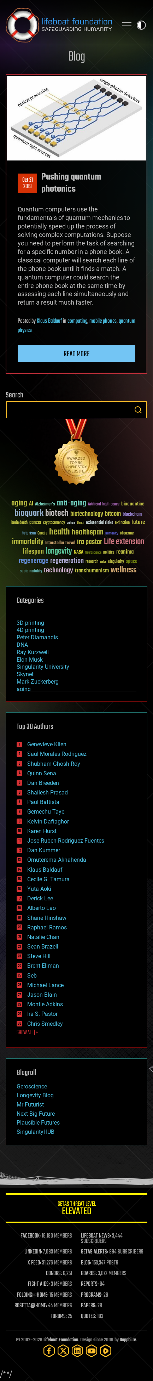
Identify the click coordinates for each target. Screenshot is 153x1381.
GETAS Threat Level (76, 1209)
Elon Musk (30, 659)
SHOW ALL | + (27, 1032)
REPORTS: (90, 1284)
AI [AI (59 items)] (31, 504)
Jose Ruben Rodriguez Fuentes (65, 840)
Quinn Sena (41, 773)
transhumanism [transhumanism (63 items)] (92, 570)
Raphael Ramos (47, 927)
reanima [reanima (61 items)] (125, 552)
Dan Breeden (43, 783)
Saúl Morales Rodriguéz (57, 754)
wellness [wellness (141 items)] (123, 570)
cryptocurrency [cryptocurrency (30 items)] (54, 523)
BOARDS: (89, 1273)
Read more (77, 354)
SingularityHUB (35, 1131)
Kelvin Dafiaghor (48, 821)
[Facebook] (49, 1351)
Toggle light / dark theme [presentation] (141, 25)
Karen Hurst (42, 831)
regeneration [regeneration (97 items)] (67, 561)
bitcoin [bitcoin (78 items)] (113, 514)
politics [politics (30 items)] (108, 552)
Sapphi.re (128, 1340)
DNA (22, 644)
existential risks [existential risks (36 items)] (99, 523)
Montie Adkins (45, 1004)
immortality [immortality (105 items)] (27, 542)
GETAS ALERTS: (94, 1252)
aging (24, 689)
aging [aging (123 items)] (19, 503)
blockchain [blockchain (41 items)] (132, 514)
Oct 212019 (27, 183)
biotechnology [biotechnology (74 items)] (86, 514)
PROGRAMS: (91, 1295)
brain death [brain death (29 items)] (19, 523)
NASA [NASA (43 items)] (78, 552)
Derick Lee (40, 898)
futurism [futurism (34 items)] (29, 533)
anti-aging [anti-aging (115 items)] (71, 503)
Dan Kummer (43, 850)
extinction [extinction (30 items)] (122, 523)
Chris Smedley (45, 1023)
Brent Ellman (43, 965)
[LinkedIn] (77, 1351)
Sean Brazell (42, 946)
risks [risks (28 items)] (103, 562)
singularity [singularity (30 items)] (116, 562)
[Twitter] (63, 1351)
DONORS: (54, 1273)
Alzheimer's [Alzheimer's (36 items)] (45, 504)
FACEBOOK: (30, 1236)
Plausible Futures (38, 1122)
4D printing (30, 630)
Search (138, 409)
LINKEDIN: (33, 1252)
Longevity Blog (35, 1095)
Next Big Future (36, 1113)
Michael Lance (45, 985)
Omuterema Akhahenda (56, 859)
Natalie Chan (43, 937)
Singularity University (43, 666)
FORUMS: (59, 1316)
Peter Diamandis (37, 637)
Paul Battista (43, 802)
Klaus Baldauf (49, 321)
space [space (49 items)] (131, 561)
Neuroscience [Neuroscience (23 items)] (93, 553)
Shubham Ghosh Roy (53, 763)
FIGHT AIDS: (39, 1284)
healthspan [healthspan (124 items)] (88, 532)
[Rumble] (105, 1351)
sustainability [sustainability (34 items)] (31, 571)
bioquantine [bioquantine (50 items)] (133, 504)
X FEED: (34, 1263)
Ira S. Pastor (42, 1014)
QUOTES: (88, 1316)
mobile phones (103, 321)
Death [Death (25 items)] (80, 523)
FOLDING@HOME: (32, 1295)
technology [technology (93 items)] (58, 571)
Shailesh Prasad (47, 792)
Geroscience (32, 1086)
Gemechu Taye (45, 811)
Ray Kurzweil (33, 652)
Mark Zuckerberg (38, 681)
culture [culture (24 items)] (71, 523)
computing (77, 321)
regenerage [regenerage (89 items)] (33, 561)
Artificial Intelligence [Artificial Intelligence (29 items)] (103, 504)
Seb (32, 975)
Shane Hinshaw (46, 918)
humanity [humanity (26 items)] (111, 534)
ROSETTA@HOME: (30, 1306)
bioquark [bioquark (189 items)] (28, 513)
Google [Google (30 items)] (42, 533)
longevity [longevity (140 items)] (59, 551)
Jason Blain (42, 994)
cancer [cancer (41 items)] (35, 523)
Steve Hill (39, 956)
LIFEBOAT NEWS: (96, 1236)
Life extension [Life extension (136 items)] (124, 542)
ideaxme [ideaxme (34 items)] (127, 533)
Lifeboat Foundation (60, 1340)
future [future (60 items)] (138, 522)
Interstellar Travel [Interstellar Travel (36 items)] (60, 543)
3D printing (30, 622)
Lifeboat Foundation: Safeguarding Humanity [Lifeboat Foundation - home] (59, 25)
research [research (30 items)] (92, 562)
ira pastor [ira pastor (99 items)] (89, 542)
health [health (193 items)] (59, 532)
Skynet (25, 674)
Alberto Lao (41, 908)
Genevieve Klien (46, 744)
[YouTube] (91, 1351)
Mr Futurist (30, 1104)
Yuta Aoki (39, 888)
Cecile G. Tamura (48, 879)
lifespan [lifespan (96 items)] (33, 552)
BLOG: (86, 1263)
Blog (76, 57)
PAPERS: (88, 1306)
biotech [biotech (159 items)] (57, 513)
